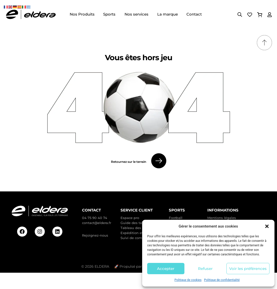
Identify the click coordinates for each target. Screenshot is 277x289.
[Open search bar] (239, 14)
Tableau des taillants (138, 228)
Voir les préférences (248, 268)
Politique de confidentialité (222, 280)
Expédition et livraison (139, 233)
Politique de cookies (188, 280)
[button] (266, 226)
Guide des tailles (135, 223)
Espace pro (130, 218)
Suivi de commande (137, 238)
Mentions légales (221, 218)
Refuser (205, 268)
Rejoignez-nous (95, 235)
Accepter (165, 268)
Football (175, 218)
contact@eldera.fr (96, 223)
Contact (91, 210)
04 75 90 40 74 (94, 218)
